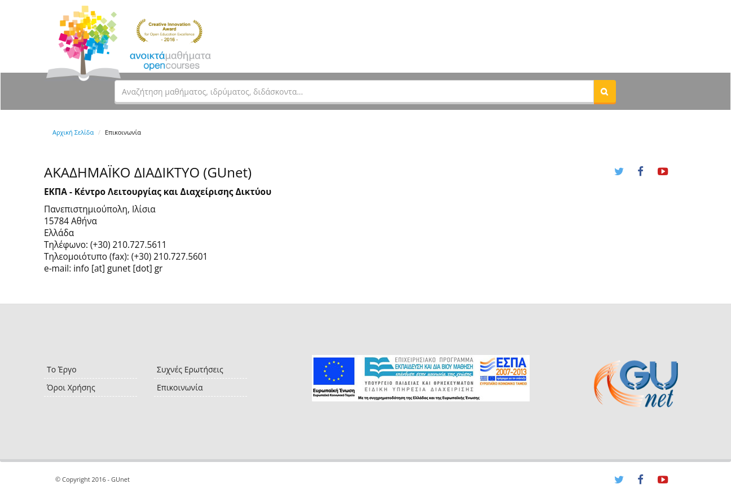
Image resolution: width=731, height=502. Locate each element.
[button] (604, 91)
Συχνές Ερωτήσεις (190, 369)
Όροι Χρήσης (71, 387)
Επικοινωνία (179, 387)
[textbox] (354, 91)
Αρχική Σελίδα (73, 132)
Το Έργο (62, 369)
